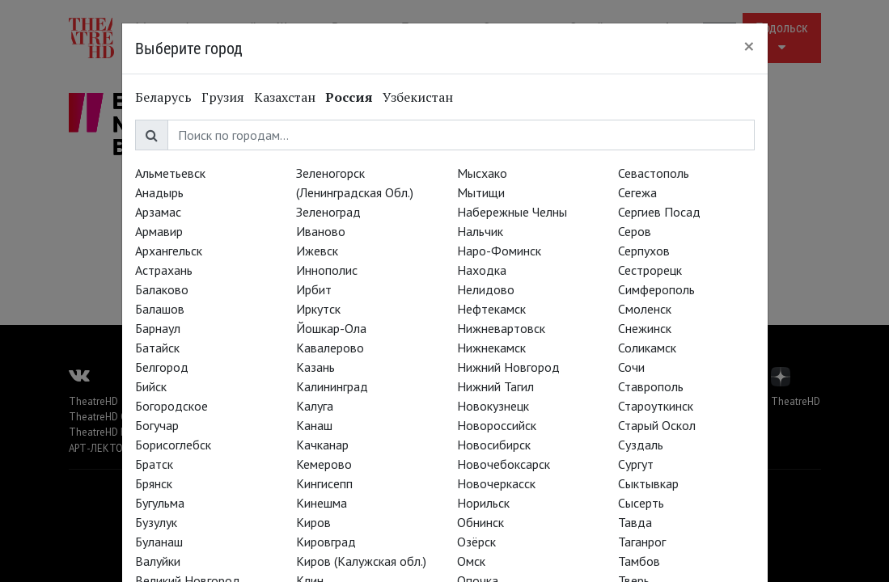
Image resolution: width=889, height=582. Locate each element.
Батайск (157, 348)
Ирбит (314, 289)
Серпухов (644, 250)
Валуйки (157, 561)
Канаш (314, 425)
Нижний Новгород (508, 367)
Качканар (322, 444)
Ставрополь (651, 386)
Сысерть (641, 503)
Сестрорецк (650, 270)
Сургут (636, 464)
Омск (471, 561)
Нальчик (480, 231)
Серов (634, 231)
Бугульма (159, 503)
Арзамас (158, 212)
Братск (154, 464)
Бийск (151, 386)
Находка (481, 270)
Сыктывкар (648, 483)
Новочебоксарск (503, 464)
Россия (349, 97)
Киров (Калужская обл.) (361, 561)
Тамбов (639, 561)
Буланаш (159, 542)
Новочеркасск (496, 483)
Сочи (631, 367)
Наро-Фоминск (499, 250)
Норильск (483, 503)
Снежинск (644, 328)
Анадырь (159, 192)
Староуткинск (655, 406)
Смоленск (644, 309)
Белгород (161, 367)
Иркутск (318, 309)
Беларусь (163, 97)
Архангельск (168, 250)
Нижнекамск (491, 348)
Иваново (320, 231)
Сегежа (637, 192)
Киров (313, 522)
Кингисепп (324, 483)
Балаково (161, 289)
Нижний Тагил (495, 386)
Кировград (326, 542)
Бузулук (156, 522)
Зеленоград (328, 212)
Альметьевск (170, 173)
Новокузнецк (493, 406)
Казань (315, 367)
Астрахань (164, 270)
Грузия (222, 97)
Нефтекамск (491, 309)
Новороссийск (496, 425)
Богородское (171, 406)
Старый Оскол (657, 425)
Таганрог (642, 542)
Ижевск (317, 250)
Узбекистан (418, 97)
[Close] (749, 46)
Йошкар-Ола (331, 328)
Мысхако (482, 173)
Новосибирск (494, 444)
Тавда (635, 522)
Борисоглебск (173, 444)
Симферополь (656, 289)
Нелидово (485, 289)
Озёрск (476, 542)
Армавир (159, 231)
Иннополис (327, 270)
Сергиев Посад (659, 212)
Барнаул (157, 328)
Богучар (157, 425)
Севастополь (653, 173)
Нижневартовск (501, 328)
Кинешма (321, 503)
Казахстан (284, 97)
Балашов (159, 309)
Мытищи (481, 192)
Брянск (153, 483)
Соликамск (647, 348)
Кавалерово (330, 348)
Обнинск (480, 522)
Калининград (332, 386)
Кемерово (324, 464)
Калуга (314, 406)
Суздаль (640, 444)
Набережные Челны (512, 212)
